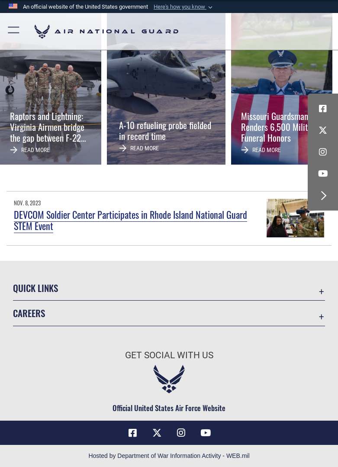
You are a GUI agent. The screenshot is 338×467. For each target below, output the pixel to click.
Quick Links (35, 288)
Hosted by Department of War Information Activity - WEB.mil (168, 455)
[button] (184, 7)
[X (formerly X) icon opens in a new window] (323, 130)
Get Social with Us (169, 355)
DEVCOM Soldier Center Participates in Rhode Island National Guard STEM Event (130, 220)
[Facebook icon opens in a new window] (323, 109)
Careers (29, 313)
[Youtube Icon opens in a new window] (323, 174)
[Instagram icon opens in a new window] (323, 152)
